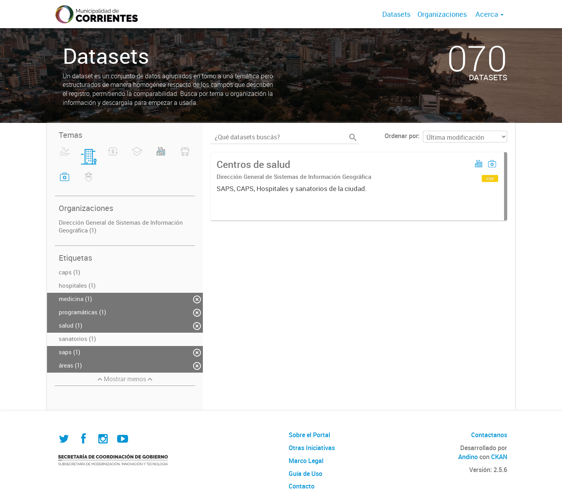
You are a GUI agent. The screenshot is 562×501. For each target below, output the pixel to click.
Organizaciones (442, 14)
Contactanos (489, 435)
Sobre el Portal (309, 435)
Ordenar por (401, 136)
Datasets (396, 14)
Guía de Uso (305, 473)
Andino (468, 456)
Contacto (301, 486)
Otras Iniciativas (312, 447)
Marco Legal (306, 460)
